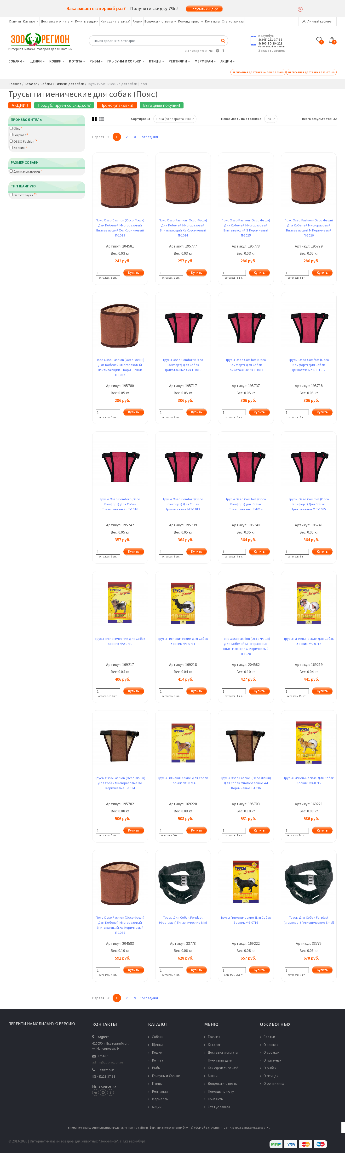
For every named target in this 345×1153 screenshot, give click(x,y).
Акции (137, 21)
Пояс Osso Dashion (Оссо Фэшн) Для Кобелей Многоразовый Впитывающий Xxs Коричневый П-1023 (120, 227)
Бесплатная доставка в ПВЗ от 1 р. (311, 72)
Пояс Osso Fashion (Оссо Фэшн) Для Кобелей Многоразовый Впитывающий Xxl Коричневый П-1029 (120, 925)
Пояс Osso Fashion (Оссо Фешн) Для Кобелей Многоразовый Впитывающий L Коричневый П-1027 (120, 367)
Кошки (56, 61)
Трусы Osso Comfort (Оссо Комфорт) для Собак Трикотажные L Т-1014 (246, 504)
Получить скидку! (204, 9)
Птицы (156, 61)
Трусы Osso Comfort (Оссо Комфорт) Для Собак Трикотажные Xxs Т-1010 (183, 365)
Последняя (143, 137)
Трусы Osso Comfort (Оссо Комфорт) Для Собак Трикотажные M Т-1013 (183, 504)
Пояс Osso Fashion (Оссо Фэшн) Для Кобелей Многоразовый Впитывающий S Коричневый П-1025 (246, 227)
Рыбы (96, 61)
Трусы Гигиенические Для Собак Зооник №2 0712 (309, 641)
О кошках (269, 1044)
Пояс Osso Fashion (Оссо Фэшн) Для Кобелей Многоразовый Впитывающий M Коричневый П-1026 (309, 227)
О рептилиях (272, 1083)
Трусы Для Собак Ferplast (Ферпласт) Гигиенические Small (309, 920)
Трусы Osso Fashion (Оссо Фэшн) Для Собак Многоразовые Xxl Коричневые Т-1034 (120, 783)
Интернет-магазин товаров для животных (40, 49)
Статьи (267, 1037)
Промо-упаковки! (117, 105)
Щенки (37, 61)
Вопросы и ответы (160, 21)
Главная (15, 21)
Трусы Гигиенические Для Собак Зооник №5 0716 (246, 920)
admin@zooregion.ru (107, 1062)
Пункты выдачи (87, 21)
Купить (133, 272)
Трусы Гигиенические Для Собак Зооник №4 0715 (309, 780)
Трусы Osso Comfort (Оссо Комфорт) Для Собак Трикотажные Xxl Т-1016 (120, 504)
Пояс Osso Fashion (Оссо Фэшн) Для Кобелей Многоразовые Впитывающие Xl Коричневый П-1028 (246, 646)
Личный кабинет (317, 21)
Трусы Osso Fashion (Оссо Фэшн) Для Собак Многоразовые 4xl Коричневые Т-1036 (246, 783)
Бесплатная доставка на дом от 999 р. (258, 72)
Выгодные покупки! (161, 105)
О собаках (269, 1052)
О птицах (269, 1076)
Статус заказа (233, 21)
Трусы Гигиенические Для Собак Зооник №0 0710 (120, 641)
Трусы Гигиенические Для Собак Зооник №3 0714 (183, 780)
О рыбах (268, 1068)
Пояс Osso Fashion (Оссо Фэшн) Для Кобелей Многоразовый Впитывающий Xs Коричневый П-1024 (183, 227)
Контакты (212, 21)
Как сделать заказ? (116, 21)
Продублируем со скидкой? (64, 105)
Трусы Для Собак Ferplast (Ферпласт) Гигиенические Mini (183, 920)
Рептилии (179, 61)
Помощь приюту (190, 21)
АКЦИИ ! (20, 105)
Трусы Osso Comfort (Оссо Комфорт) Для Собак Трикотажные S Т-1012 (308, 365)
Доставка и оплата (57, 21)
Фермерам (205, 61)
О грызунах (270, 1060)
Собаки (16, 61)
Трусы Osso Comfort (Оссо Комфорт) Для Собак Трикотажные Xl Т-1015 (308, 504)
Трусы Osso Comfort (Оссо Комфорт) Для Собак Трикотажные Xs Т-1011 (246, 365)
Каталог (31, 21)
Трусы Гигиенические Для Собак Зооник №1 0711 (183, 641)
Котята (77, 61)
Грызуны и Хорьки (125, 61)
